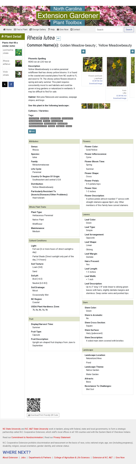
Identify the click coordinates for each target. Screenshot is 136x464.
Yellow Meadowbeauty (115, 45)
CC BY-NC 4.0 (97, 81)
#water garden (45, 118)
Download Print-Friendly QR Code (43, 415)
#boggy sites (60, 126)
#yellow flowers (55, 118)
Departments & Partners (40, 457)
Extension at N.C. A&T (103, 457)
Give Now (62, 29)
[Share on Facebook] (11, 84)
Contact (75, 29)
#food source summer (35, 123)
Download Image (95, 84)
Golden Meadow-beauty (77, 45)
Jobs (23, 457)
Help (51, 29)
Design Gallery (37, 29)
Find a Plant (20, 29)
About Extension (10, 457)
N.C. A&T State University (36, 429)
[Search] (109, 29)
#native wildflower (57, 121)
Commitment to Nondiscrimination (27, 437)
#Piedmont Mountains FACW (37, 126)
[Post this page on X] (4, 84)
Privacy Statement (61, 437)
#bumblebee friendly (35, 121)
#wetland (68, 126)
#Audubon (51, 126)
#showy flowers (34, 118)
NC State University (12, 429)
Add (32, 131)
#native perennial (67, 118)
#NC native (46, 121)
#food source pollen (50, 123)
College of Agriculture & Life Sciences (72, 457)
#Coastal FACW (62, 123)
